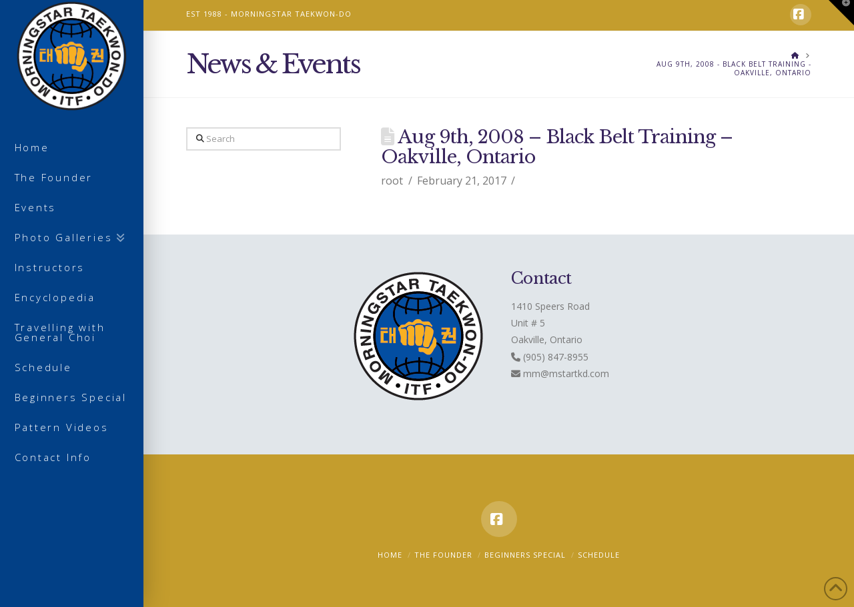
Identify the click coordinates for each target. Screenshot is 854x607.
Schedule (599, 555)
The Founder (443, 555)
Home (390, 555)
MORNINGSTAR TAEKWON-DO (291, 14)
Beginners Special (525, 555)
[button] (841, 12)
